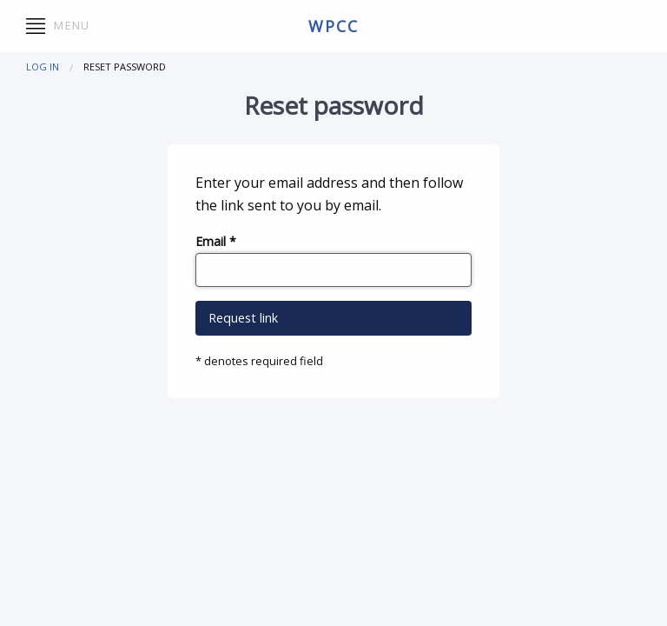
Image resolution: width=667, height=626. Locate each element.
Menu (57, 26)
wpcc (333, 26)
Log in (42, 66)
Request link (243, 318)
